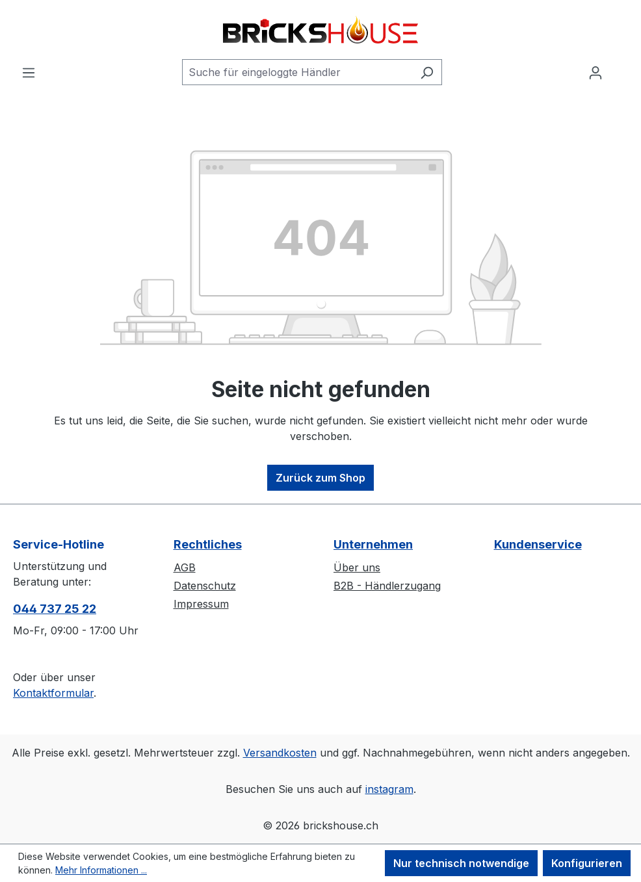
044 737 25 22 (54, 609)
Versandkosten (280, 752)
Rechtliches (208, 544)
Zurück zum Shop (320, 477)
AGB (185, 567)
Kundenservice (538, 544)
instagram (389, 789)
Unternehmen (373, 544)
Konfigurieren (586, 863)
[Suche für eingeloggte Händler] (297, 72)
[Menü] (28, 72)
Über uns (357, 567)
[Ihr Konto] (595, 72)
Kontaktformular (53, 692)
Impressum (201, 603)
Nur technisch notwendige (461, 863)
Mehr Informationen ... (101, 870)
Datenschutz (205, 585)
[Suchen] (427, 72)
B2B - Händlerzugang (387, 585)
